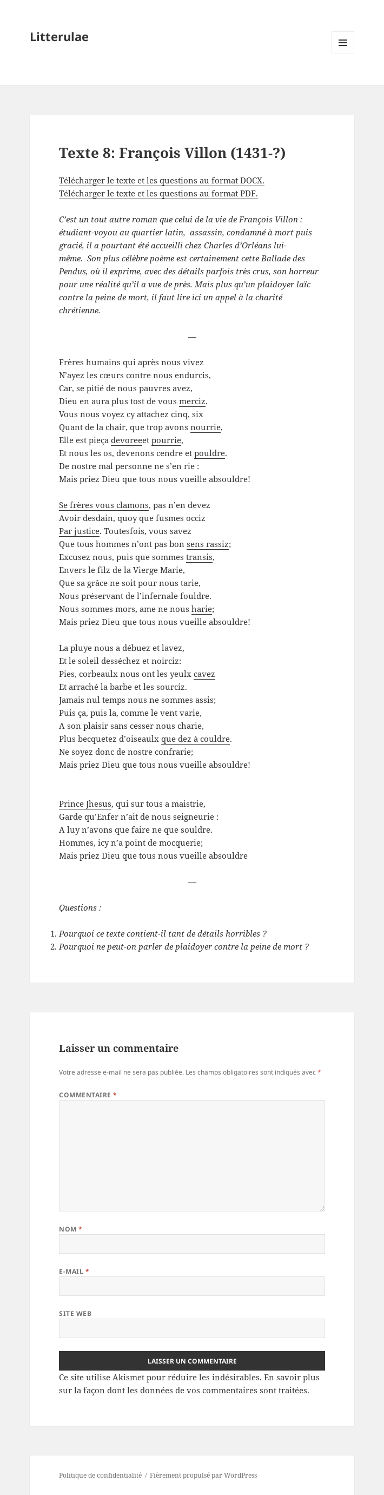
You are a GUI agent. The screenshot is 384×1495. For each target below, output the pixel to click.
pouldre (209, 452)
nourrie (205, 427)
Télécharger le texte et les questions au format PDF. (158, 193)
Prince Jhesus (85, 803)
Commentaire (88, 1094)
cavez (204, 673)
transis (199, 556)
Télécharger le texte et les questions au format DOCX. (161, 180)
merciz (192, 401)
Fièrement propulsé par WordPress (203, 1475)
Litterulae (59, 36)
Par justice (79, 530)
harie (201, 608)
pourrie (166, 439)
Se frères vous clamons (104, 504)
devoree (126, 439)
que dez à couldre (195, 738)
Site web (75, 1313)
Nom (70, 1229)
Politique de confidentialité (100, 1475)
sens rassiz (208, 543)
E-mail (74, 1271)
